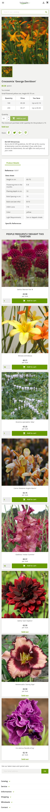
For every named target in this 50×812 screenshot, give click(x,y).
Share (9, 132)
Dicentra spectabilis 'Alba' (25, 422)
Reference (9, 170)
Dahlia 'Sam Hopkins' (25, 621)
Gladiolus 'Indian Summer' (25, 554)
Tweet (14, 132)
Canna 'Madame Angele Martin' (25, 488)
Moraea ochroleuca (25, 356)
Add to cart (19, 118)
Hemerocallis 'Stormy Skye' (25, 684)
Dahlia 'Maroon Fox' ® (25, 289)
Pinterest (25, 132)
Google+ (20, 132)
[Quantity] (4, 118)
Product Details (12, 163)
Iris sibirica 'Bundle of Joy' (25, 748)
